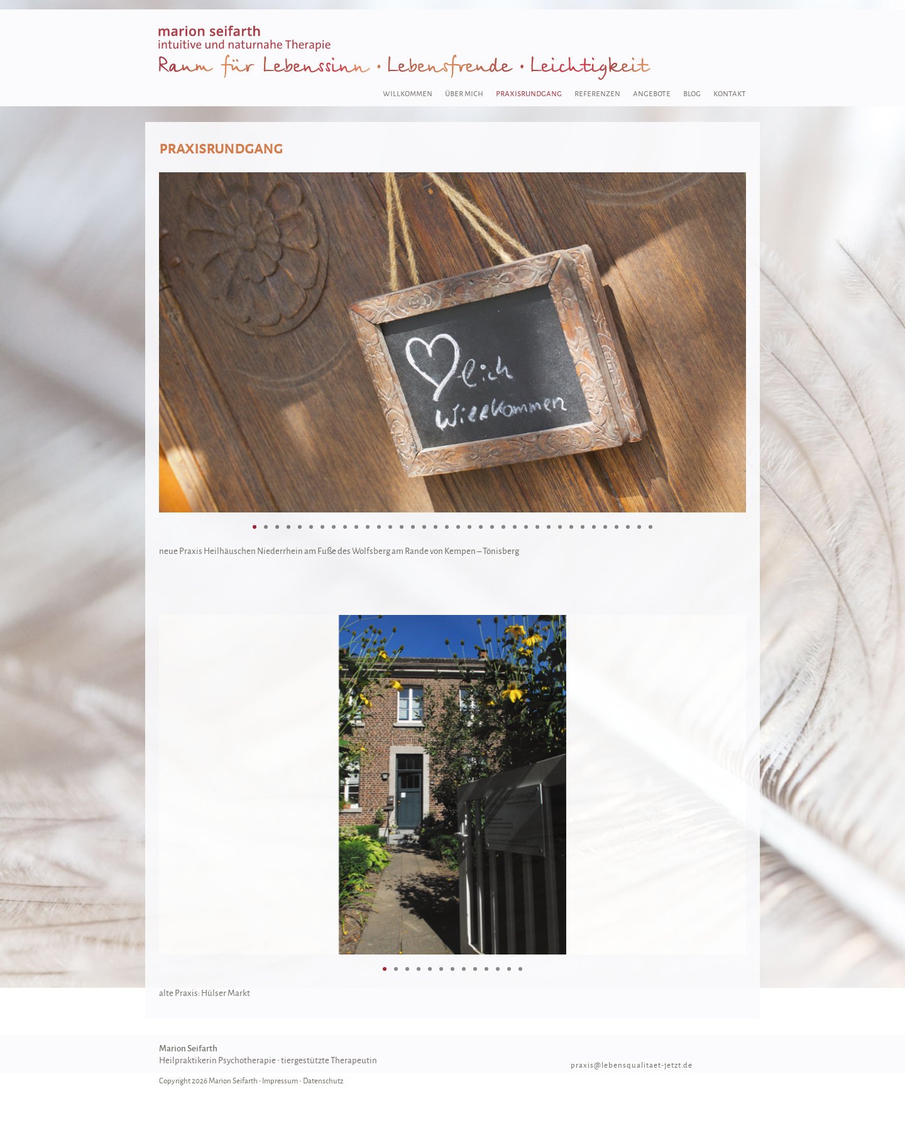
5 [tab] (300, 527)
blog (692, 93)
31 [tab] (594, 527)
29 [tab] (571, 527)
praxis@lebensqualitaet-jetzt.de (632, 1064)
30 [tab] (582, 527)
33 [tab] (616, 527)
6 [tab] (311, 527)
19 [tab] (458, 527)
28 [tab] (560, 527)
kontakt (729, 93)
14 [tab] (401, 527)
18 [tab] (447, 527)
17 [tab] (435, 527)
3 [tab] (277, 527)
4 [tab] (288, 527)
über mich (464, 93)
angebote (652, 93)
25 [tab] (526, 527)
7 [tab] (322, 527)
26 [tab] (537, 527)
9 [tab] (345, 527)
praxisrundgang (529, 93)
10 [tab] (356, 527)
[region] (452, 342)
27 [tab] (549, 527)
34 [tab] (628, 527)
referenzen (597, 93)
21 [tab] (481, 527)
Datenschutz (323, 1080)
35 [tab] (639, 527)
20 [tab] (469, 527)
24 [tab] (515, 527)
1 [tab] (254, 527)
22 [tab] (492, 527)
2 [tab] (266, 527)
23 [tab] (503, 527)
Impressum (280, 1080)
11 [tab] (368, 527)
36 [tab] (650, 527)
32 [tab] (605, 527)
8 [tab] (334, 527)
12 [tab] (379, 527)
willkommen (407, 93)
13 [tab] (390, 527)
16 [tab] (424, 527)
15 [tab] (413, 527)
